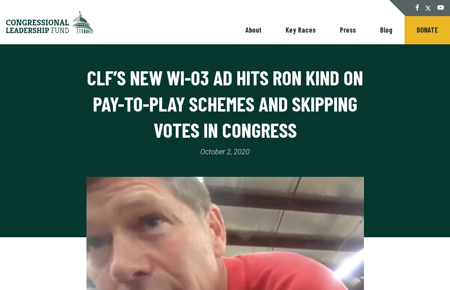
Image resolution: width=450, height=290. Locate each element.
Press (348, 29)
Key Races (301, 29)
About (253, 29)
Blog (386, 29)
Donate (427, 29)
